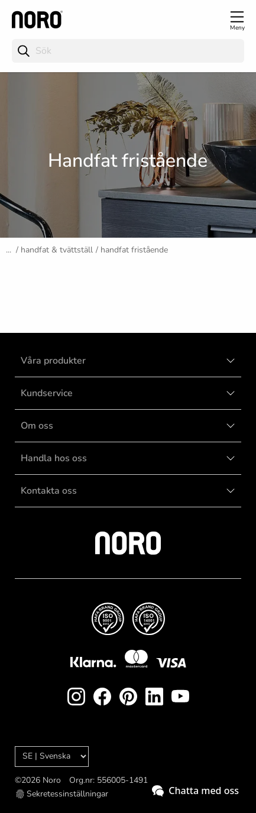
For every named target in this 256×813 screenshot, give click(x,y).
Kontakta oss (49, 490)
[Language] (52, 756)
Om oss (37, 425)
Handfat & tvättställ (57, 249)
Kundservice (47, 393)
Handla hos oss (54, 458)
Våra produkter (53, 360)
